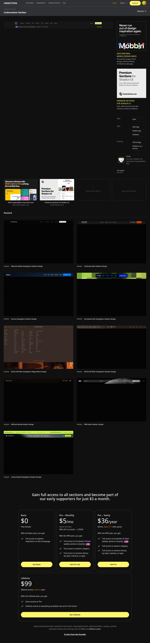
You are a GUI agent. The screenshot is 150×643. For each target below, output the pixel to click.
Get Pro (113, 564)
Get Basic (37, 564)
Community (41, 3)
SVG (64, 3)
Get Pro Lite (75, 564)
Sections (30, 3)
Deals (115, 3)
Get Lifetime (75, 614)
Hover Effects (54, 3)
